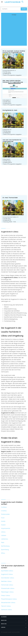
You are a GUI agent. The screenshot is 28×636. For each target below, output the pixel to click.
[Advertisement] (14, 30)
